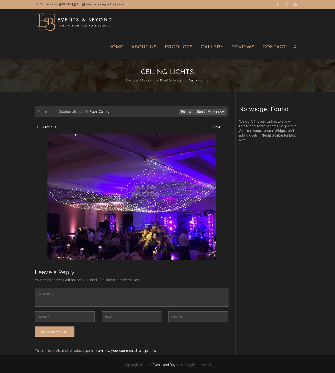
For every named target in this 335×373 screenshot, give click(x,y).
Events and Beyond (167, 365)
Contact (274, 46)
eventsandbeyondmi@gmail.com (109, 4)
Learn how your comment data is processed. (128, 351)
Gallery (212, 46)
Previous (45, 127)
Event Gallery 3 (101, 112)
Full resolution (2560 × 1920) (202, 112)
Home (116, 46)
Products (179, 46)
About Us (144, 46)
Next (220, 127)
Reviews (243, 46)
